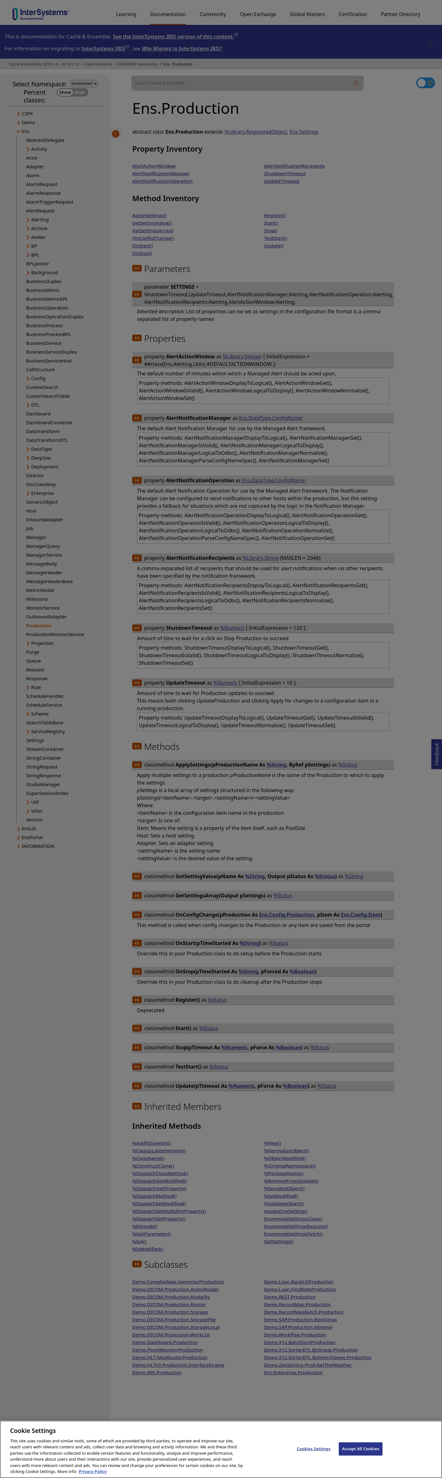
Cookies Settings (314, 1454)
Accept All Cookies (360, 1454)
